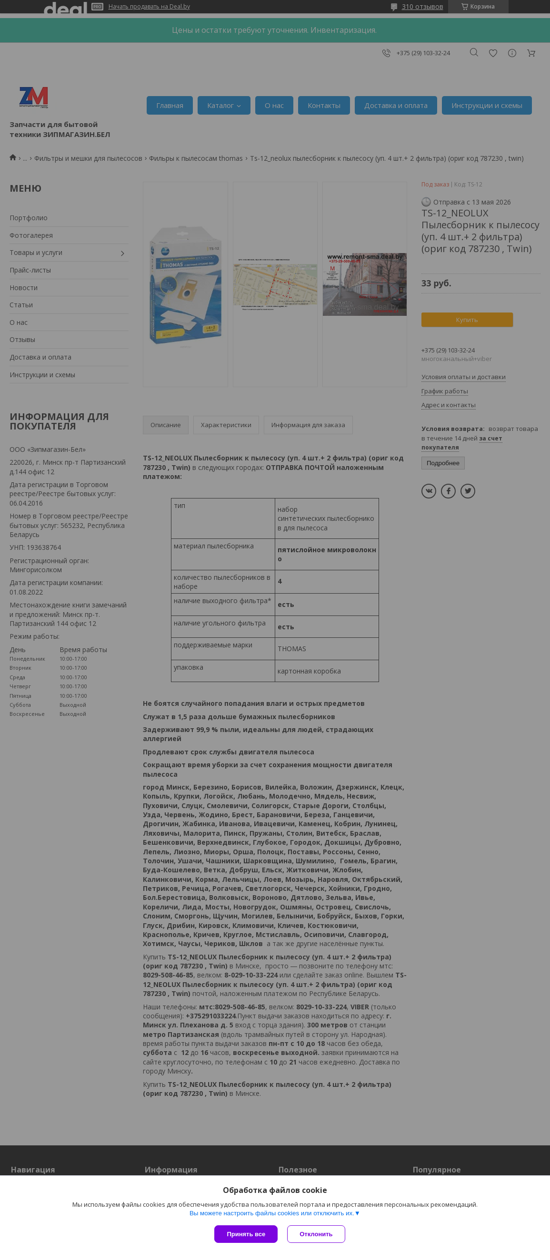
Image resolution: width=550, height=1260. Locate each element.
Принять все (246, 1234)
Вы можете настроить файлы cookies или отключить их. (272, 1213)
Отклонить (316, 1234)
